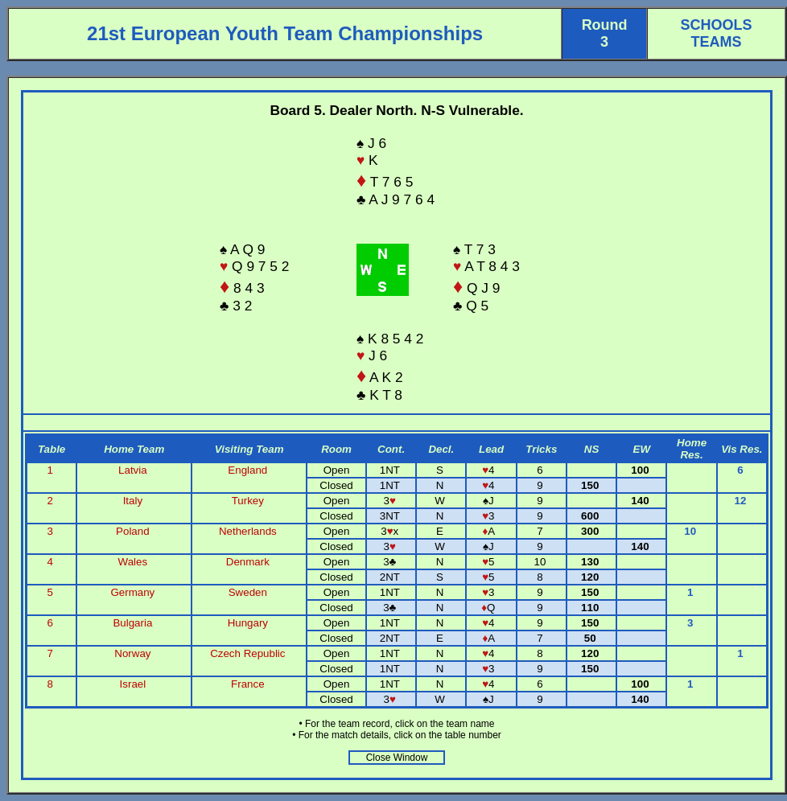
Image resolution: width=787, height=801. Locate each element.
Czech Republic (247, 653)
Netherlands (248, 531)
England (247, 470)
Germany (132, 592)
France (247, 684)
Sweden (248, 592)
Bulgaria (132, 623)
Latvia (132, 470)
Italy (132, 501)
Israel (133, 684)
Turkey (248, 501)
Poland (133, 531)
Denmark (248, 562)
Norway (132, 653)
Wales (133, 562)
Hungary (248, 623)
